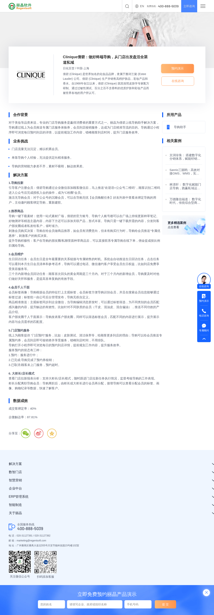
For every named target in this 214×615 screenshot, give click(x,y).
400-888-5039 (30, 528)
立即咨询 (188, 6)
